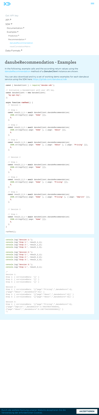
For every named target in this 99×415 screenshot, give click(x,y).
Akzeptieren (86, 411)
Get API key (11, 15)
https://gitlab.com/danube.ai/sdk (50, 79)
